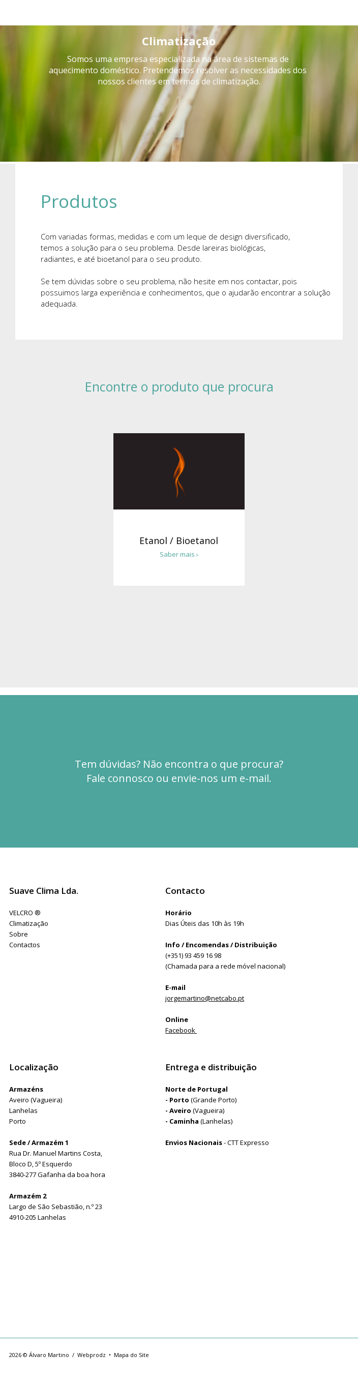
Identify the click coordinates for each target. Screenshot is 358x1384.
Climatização (28, 923)
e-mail (254, 778)
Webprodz (91, 1355)
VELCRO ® (25, 912)
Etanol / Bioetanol (178, 540)
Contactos (24, 944)
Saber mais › (179, 554)
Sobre (18, 934)
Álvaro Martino (49, 1355)
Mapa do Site (131, 1355)
